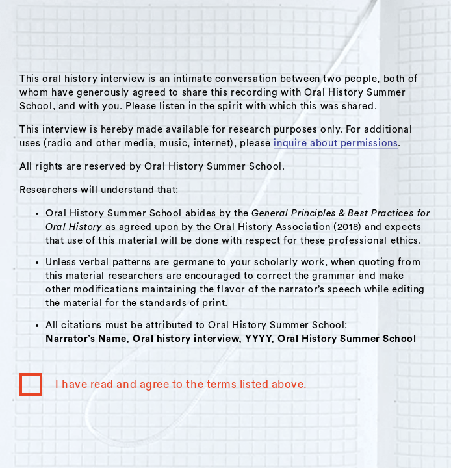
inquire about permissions (336, 143)
